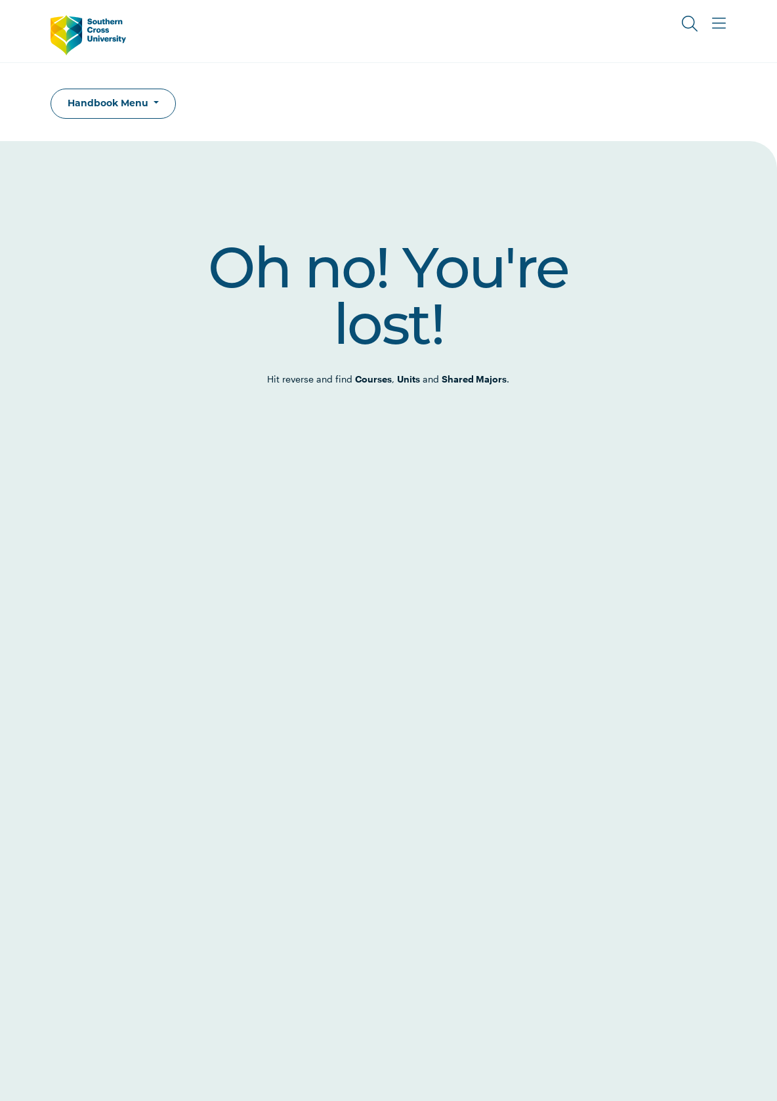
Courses (373, 378)
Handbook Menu (109, 103)
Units (408, 378)
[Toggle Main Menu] (718, 23)
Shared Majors (474, 378)
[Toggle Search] (689, 23)
